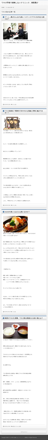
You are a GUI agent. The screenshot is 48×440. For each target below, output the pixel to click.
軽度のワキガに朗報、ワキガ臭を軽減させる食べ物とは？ (24, 318)
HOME (3, 7)
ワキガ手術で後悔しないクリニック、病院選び (20, 3)
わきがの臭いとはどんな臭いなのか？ (17, 212)
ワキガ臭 (14, 104)
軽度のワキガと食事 (17, 426)
